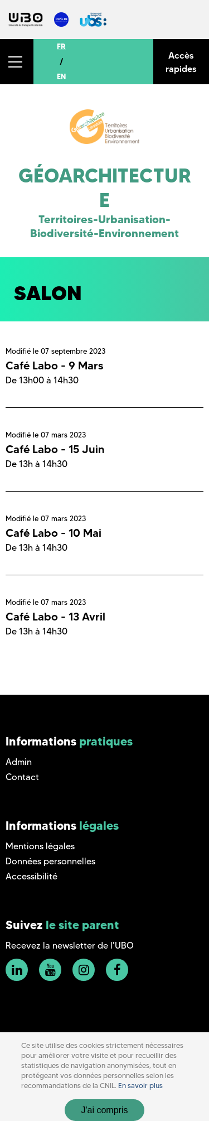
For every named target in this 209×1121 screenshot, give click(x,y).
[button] (16, 61)
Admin (19, 762)
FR (61, 46)
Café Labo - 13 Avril (55, 616)
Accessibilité (31, 876)
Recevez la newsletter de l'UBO (70, 945)
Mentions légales (40, 846)
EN (61, 76)
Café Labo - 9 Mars (54, 365)
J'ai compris (104, 1110)
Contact (22, 777)
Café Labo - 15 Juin (55, 449)
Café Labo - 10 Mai (53, 533)
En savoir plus (140, 1085)
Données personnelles (50, 861)
